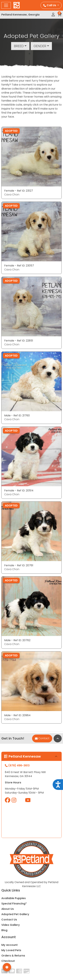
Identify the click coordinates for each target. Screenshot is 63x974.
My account (9, 945)
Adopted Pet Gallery (15, 914)
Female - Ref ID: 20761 (18, 565)
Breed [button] (19, 46)
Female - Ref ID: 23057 (19, 265)
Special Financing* (14, 903)
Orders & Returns (13, 955)
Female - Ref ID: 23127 (18, 191)
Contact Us (9, 919)
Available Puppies (13, 898)
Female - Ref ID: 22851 (18, 341)
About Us (7, 909)
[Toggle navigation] (6, 5)
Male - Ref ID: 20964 (17, 715)
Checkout (8, 961)
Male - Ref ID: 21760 (17, 415)
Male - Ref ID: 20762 (17, 640)
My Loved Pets (11, 950)
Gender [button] (40, 46)
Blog (4, 930)
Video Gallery (10, 925)
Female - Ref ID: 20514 (18, 490)
